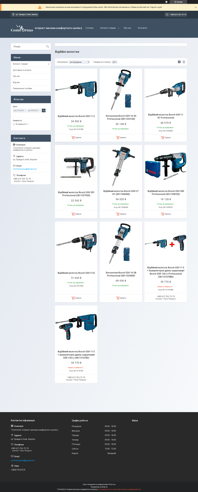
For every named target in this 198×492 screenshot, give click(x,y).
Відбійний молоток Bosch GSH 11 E (76, 116)
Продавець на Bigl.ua (99, 487)
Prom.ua (112, 484)
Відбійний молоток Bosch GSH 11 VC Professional (165, 116)
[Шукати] (47, 46)
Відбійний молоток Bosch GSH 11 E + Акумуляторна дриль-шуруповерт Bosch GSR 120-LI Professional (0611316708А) (166, 272)
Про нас (127, 28)
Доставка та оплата (22, 70)
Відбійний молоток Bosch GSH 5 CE (76, 273)
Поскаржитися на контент (108, 489)
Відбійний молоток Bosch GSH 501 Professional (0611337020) (76, 194)
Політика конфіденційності (130, 489)
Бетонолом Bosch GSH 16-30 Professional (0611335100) (121, 117)
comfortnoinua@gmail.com (25, 169)
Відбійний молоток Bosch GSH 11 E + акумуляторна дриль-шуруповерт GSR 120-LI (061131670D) (76, 354)
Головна (89, 28)
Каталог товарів (108, 28)
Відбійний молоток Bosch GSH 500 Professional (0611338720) (166, 192)
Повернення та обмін (22, 88)
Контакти (142, 28)
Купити (78, 137)
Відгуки (16, 82)
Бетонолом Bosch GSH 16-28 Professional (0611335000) (121, 274)
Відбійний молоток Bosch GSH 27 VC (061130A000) (121, 192)
